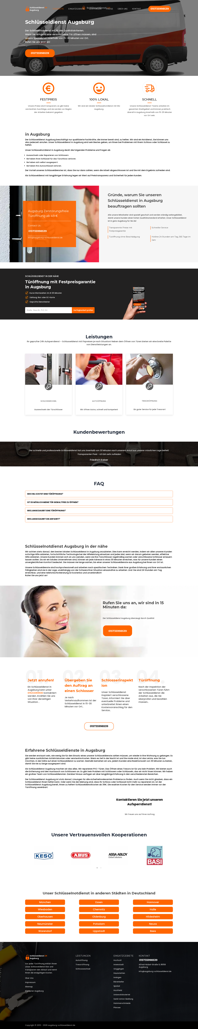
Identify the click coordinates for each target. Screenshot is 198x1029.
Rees (153, 931)
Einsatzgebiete (76, 9)
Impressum (30, 982)
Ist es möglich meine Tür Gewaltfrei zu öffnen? (52, 502)
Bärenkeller (119, 981)
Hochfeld (118, 990)
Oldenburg (99, 916)
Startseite (58, 9)
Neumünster (45, 924)
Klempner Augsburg (34, 991)
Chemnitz (99, 909)
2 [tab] (101, 868)
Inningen (117, 977)
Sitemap (29, 986)
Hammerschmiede (122, 1003)
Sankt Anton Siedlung (123, 999)
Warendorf (45, 931)
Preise (109, 9)
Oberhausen (45, 916)
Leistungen (95, 9)
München (45, 902)
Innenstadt (119, 964)
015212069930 (35, 692)
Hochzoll (117, 960)
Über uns (123, 9)
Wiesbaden (45, 909)
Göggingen (119, 969)
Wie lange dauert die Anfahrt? (43, 519)
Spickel (117, 986)
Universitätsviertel (122, 994)
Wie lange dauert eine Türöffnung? (46, 510)
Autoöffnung (99, 401)
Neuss (153, 924)
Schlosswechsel (48, 401)
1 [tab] (97, 868)
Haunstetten (119, 973)
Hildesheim (153, 916)
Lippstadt (99, 931)
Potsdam (99, 924)
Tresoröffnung (149, 401)
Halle (153, 909)
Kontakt (136, 9)
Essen (99, 902)
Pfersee (117, 1007)
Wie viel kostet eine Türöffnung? (45, 494)
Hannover (153, 902)
